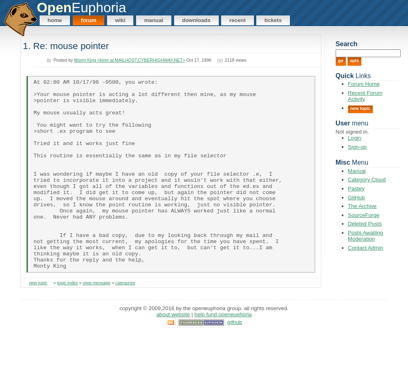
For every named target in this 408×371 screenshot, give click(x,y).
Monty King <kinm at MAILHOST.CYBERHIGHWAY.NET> (129, 60)
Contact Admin (365, 248)
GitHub (356, 197)
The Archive (362, 206)
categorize (125, 321)
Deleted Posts (365, 224)
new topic (38, 321)
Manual (154, 20)
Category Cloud (367, 180)
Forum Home (364, 84)
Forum (88, 20)
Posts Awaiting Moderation (365, 236)
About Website (173, 352)
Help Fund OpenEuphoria (223, 352)
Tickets (273, 20)
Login (354, 138)
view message (96, 321)
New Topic (360, 108)
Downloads (196, 20)
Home (54, 20)
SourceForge (363, 215)
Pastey (356, 189)
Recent (237, 20)
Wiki (120, 20)
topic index (67, 321)
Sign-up (357, 147)
